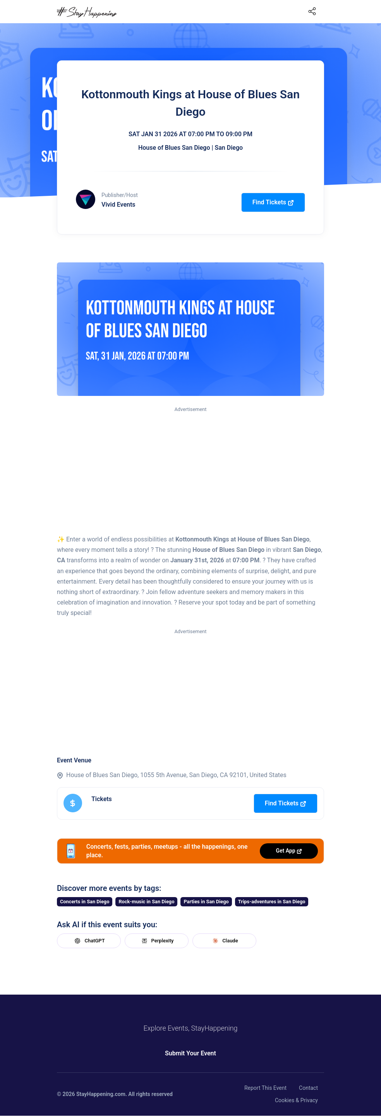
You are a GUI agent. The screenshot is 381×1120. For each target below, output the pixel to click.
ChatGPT (89, 940)
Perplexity (157, 940)
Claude (224, 940)
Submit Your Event (190, 1053)
